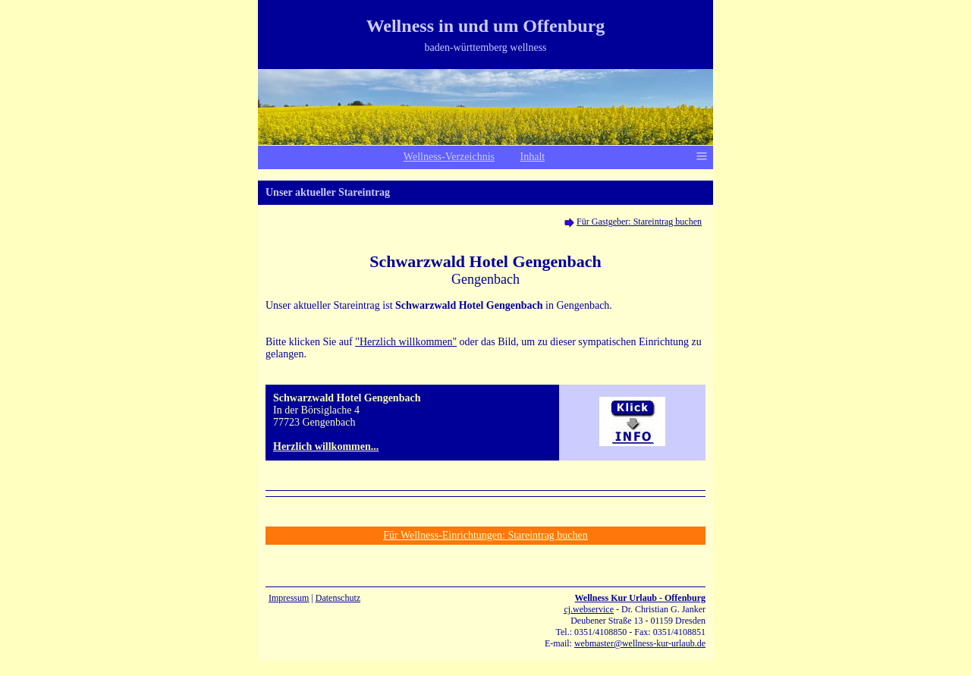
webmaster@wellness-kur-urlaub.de (639, 643)
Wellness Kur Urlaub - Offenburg (640, 598)
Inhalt (532, 156)
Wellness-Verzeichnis (449, 156)
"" (406, 341)
